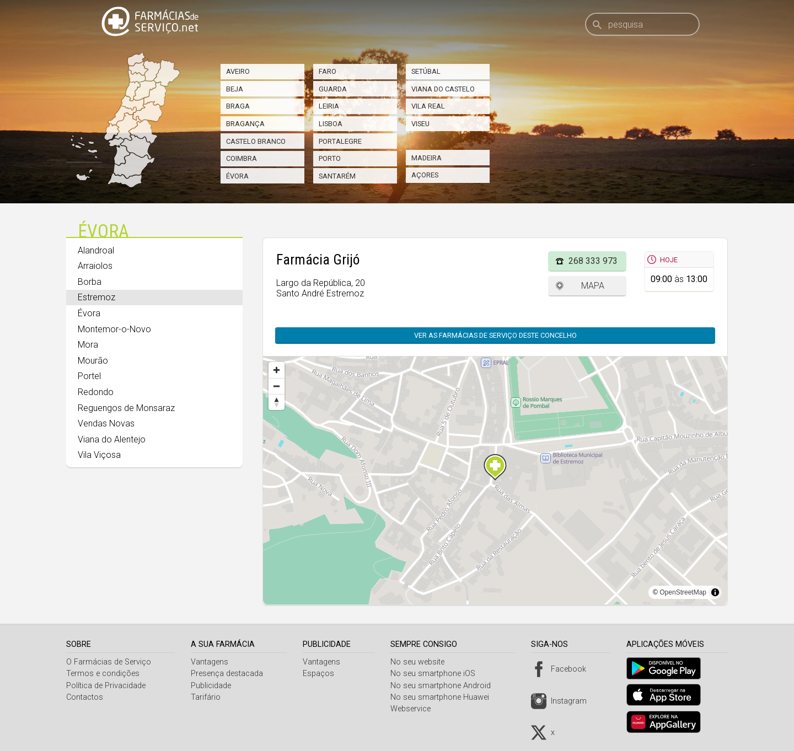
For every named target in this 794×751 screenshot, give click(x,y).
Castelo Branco (256, 141)
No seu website (422, 662)
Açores (424, 175)
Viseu (420, 124)
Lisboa (330, 124)
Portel (89, 376)
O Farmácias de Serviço (108, 662)
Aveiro (238, 71)
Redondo (96, 392)
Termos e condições (103, 673)
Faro (327, 71)
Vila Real (428, 106)
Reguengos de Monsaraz (126, 408)
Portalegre (340, 141)
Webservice (415, 709)
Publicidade (212, 685)
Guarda (333, 89)
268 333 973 (593, 261)
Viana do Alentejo (112, 439)
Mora (88, 344)
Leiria (329, 106)
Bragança (245, 124)
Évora (237, 176)
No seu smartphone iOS (437, 673)
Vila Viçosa (99, 455)
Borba (89, 282)
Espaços (321, 673)
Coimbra (241, 158)
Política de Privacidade (106, 685)
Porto (330, 158)
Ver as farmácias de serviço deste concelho (495, 335)
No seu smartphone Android (445, 685)
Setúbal (426, 71)
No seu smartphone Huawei (444, 697)
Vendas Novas (106, 423)
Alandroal (96, 250)
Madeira (426, 158)
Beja (234, 89)
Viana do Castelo (443, 89)
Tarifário (207, 697)
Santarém (337, 176)
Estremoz (96, 297)
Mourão (93, 360)
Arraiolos (95, 266)
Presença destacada (228, 673)
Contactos (84, 697)
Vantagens (211, 662)
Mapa (592, 285)
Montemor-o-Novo (114, 329)
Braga (238, 106)
